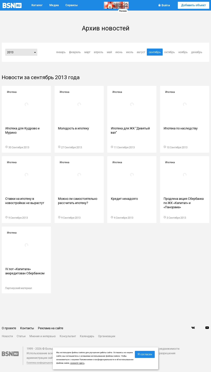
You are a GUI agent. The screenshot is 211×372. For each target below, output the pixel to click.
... (35, 52)
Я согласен (145, 354)
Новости (7, 336)
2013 (10, 52)
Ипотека (12, 92)
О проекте (9, 328)
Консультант (68, 336)
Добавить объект (193, 5)
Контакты (27, 328)
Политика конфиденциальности (43, 362)
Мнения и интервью (42, 336)
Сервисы (71, 5)
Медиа (54, 5)
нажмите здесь (77, 363)
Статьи (21, 336)
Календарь (87, 336)
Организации (106, 336)
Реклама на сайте (50, 328)
